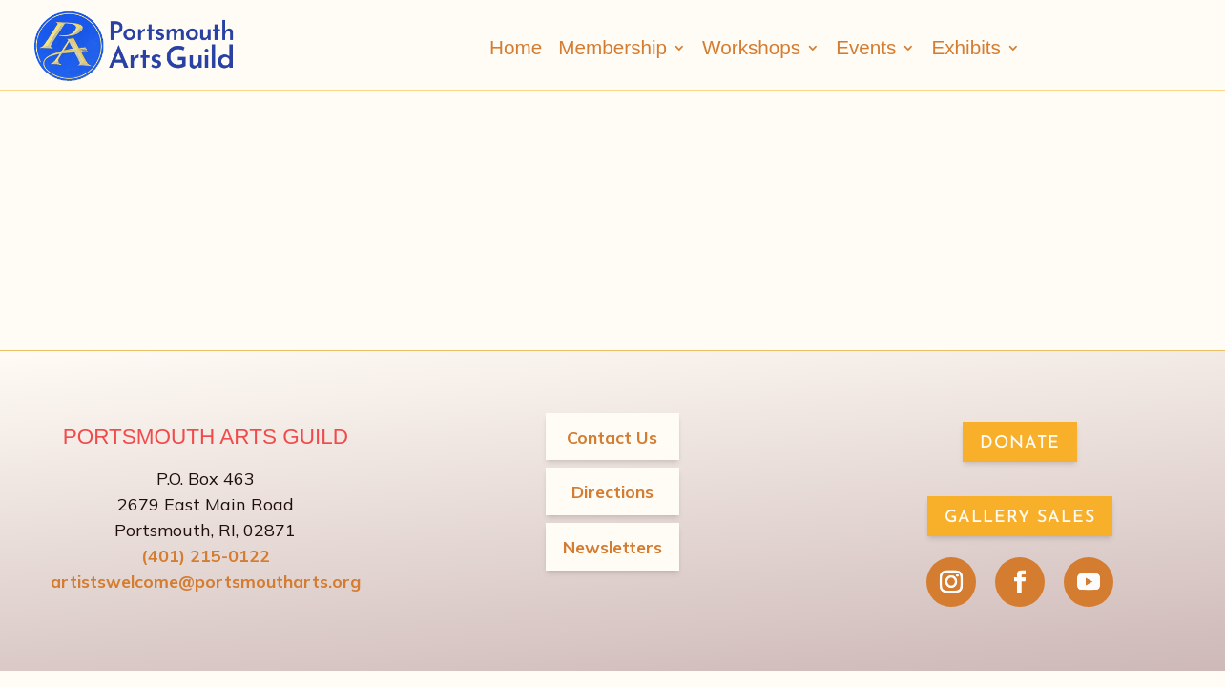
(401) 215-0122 (205, 555)
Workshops (751, 47)
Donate (1020, 442)
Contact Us (612, 436)
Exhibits (965, 47)
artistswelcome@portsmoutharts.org (205, 581)
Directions (612, 491)
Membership (612, 47)
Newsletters (612, 546)
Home (515, 47)
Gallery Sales (1020, 517)
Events (866, 47)
